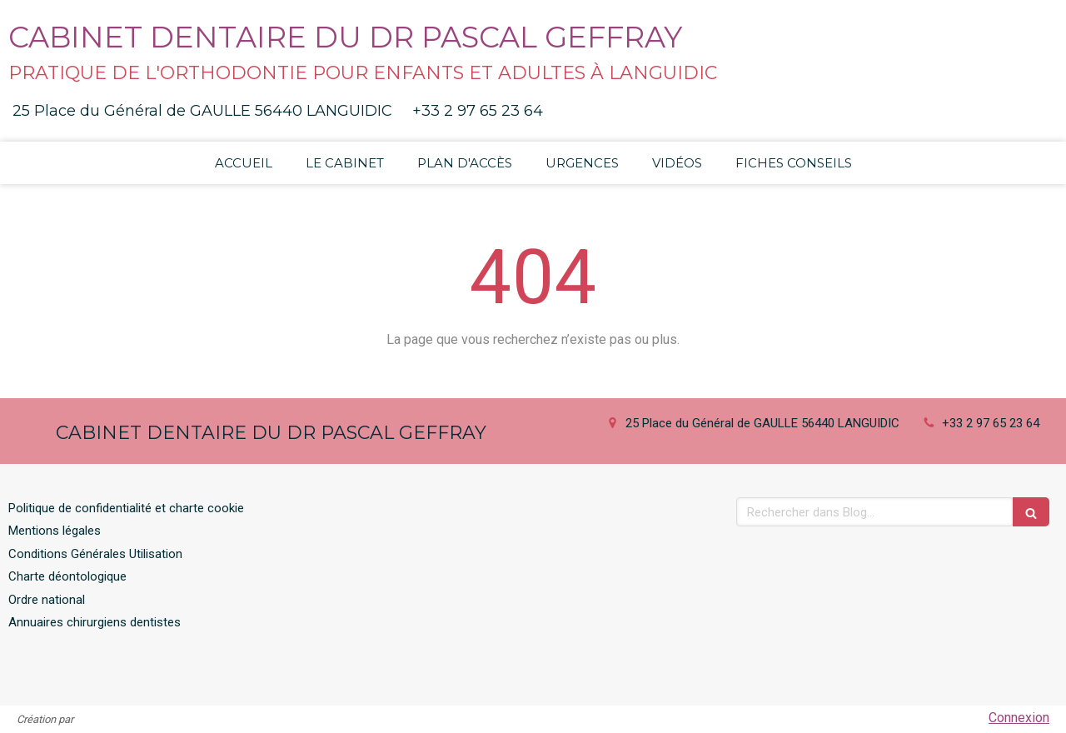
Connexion (1019, 718)
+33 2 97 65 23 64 (990, 423)
